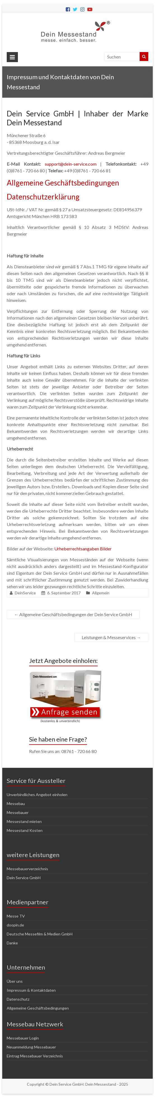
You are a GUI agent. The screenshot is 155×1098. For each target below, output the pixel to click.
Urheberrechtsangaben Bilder (83, 548)
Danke (12, 942)
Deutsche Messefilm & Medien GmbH (39, 934)
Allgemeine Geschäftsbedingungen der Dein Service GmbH (73, 614)
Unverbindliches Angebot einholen (37, 794)
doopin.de (15, 925)
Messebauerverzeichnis (27, 868)
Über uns (15, 981)
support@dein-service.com (71, 163)
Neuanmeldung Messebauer (31, 1047)
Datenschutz (18, 999)
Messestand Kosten (25, 830)
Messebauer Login (23, 1038)
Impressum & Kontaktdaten (31, 990)
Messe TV (16, 916)
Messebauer (18, 812)
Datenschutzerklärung (43, 196)
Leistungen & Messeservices (111, 637)
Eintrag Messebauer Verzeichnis (35, 1056)
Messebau (16, 803)
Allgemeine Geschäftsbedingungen (63, 182)
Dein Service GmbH (24, 877)
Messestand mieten (24, 821)
